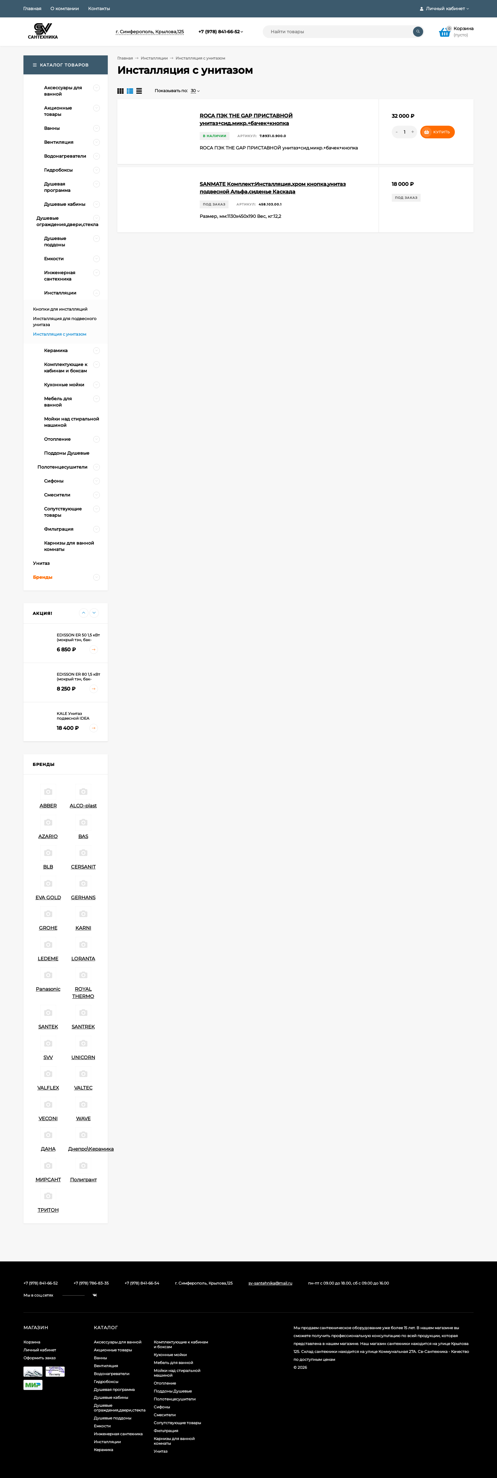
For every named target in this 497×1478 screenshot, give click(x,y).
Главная (32, 8)
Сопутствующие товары (177, 1422)
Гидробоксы (106, 1381)
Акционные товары (113, 1350)
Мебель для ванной (173, 1362)
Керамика (103, 1449)
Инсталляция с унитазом (59, 334)
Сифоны (162, 1407)
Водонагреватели (111, 1373)
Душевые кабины (111, 1397)
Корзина (31, 1342)
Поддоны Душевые (173, 1391)
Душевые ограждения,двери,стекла (119, 1407)
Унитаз (160, 1451)
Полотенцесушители (175, 1399)
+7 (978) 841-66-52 (219, 32)
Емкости (102, 1426)
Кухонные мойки (170, 1354)
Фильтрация (166, 1430)
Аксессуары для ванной (117, 1342)
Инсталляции (154, 58)
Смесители (165, 1414)
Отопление (165, 1383)
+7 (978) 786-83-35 (91, 1283)
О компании (64, 8)
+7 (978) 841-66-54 (142, 1283)
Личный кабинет (39, 1350)
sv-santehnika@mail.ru (270, 1283)
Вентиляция (106, 1365)
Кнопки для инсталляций (60, 309)
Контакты (99, 8)
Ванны (100, 1357)
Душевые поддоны (112, 1418)
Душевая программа (114, 1389)
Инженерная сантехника (118, 1433)
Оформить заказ (39, 1357)
